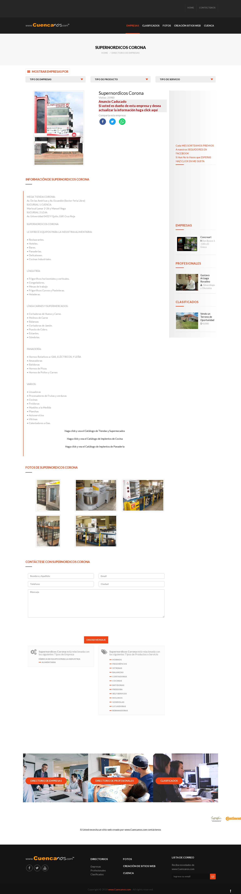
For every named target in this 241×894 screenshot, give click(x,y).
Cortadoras (119, 676)
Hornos (117, 659)
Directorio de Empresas (125, 53)
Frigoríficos (119, 664)
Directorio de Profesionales (114, 780)
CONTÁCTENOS (207, 7)
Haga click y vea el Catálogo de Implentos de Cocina (95, 438)
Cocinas (117, 681)
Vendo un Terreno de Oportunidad (207, 316)
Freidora (117, 689)
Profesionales (188, 263)
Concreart (205, 237)
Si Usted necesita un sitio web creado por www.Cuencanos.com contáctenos (120, 829)
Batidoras (118, 685)
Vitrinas (117, 668)
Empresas (184, 225)
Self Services (119, 693)
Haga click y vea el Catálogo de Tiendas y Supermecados (95, 430)
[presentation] (96, 626)
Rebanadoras (120, 710)
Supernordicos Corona (121, 93)
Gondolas (118, 702)
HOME (190, 7)
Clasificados (187, 302)
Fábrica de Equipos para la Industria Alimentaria (59, 660)
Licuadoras (119, 706)
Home (104, 53)
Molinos (117, 698)
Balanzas (117, 672)
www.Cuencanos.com (119, 889)
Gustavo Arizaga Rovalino (205, 278)
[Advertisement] (85, 9)
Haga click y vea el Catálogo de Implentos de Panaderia (94, 446)
